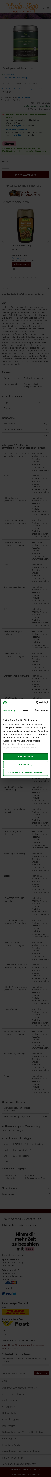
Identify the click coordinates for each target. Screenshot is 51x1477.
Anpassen (25, 764)
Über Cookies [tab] (41, 710)
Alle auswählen (25, 756)
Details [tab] (25, 710)
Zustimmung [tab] (9, 710)
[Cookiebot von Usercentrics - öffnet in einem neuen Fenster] (36, 703)
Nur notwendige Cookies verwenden (25, 772)
